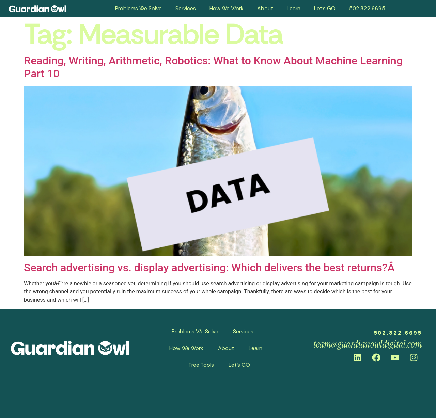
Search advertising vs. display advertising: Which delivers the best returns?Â (211, 267)
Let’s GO (325, 8)
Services (185, 8)
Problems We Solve (138, 8)
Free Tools (201, 364)
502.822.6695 (367, 8)
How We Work (226, 8)
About (265, 8)
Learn (293, 8)
